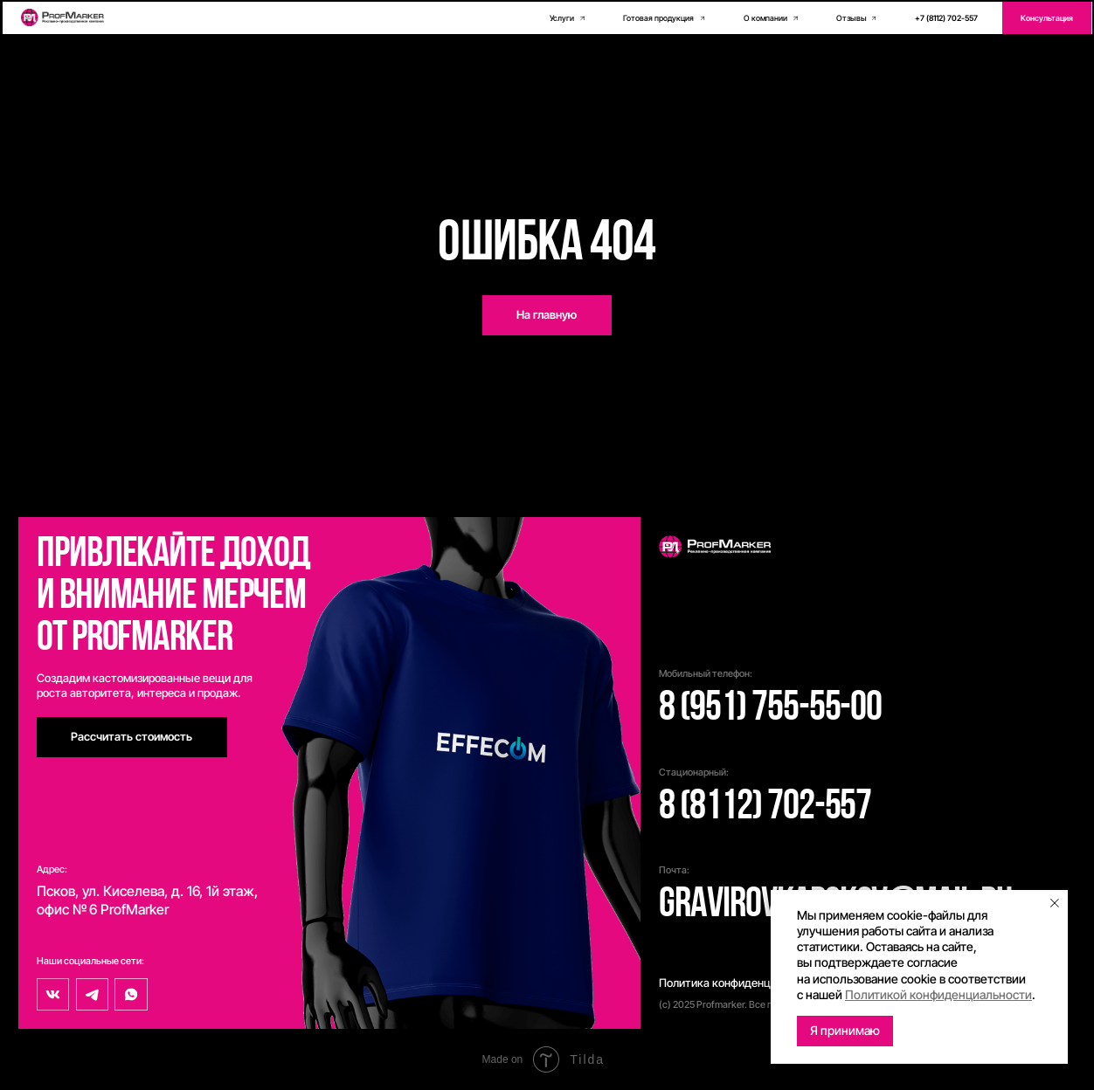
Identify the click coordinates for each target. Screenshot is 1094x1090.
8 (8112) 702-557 (765, 808)
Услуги (562, 18)
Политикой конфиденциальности (938, 994)
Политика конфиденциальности (742, 983)
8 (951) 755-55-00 (770, 709)
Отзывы (851, 18)
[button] (1046, 18)
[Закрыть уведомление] (1054, 903)
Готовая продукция (658, 18)
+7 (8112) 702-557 (946, 18)
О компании (765, 18)
